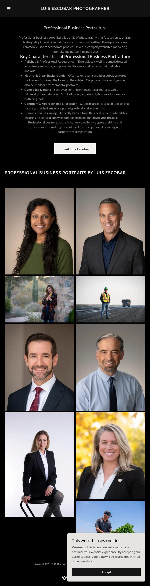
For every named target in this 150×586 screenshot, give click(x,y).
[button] (15, 8)
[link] (75, 9)
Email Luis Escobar (75, 149)
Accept (106, 572)
